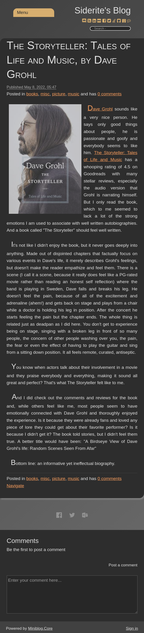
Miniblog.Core (40, 628)
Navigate (15, 485)
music (74, 93)
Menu (22, 12)
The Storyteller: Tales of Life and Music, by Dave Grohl (69, 59)
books (32, 93)
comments (109, 93)
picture (58, 93)
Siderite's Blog (102, 10)
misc (45, 93)
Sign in (132, 628)
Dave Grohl (100, 109)
